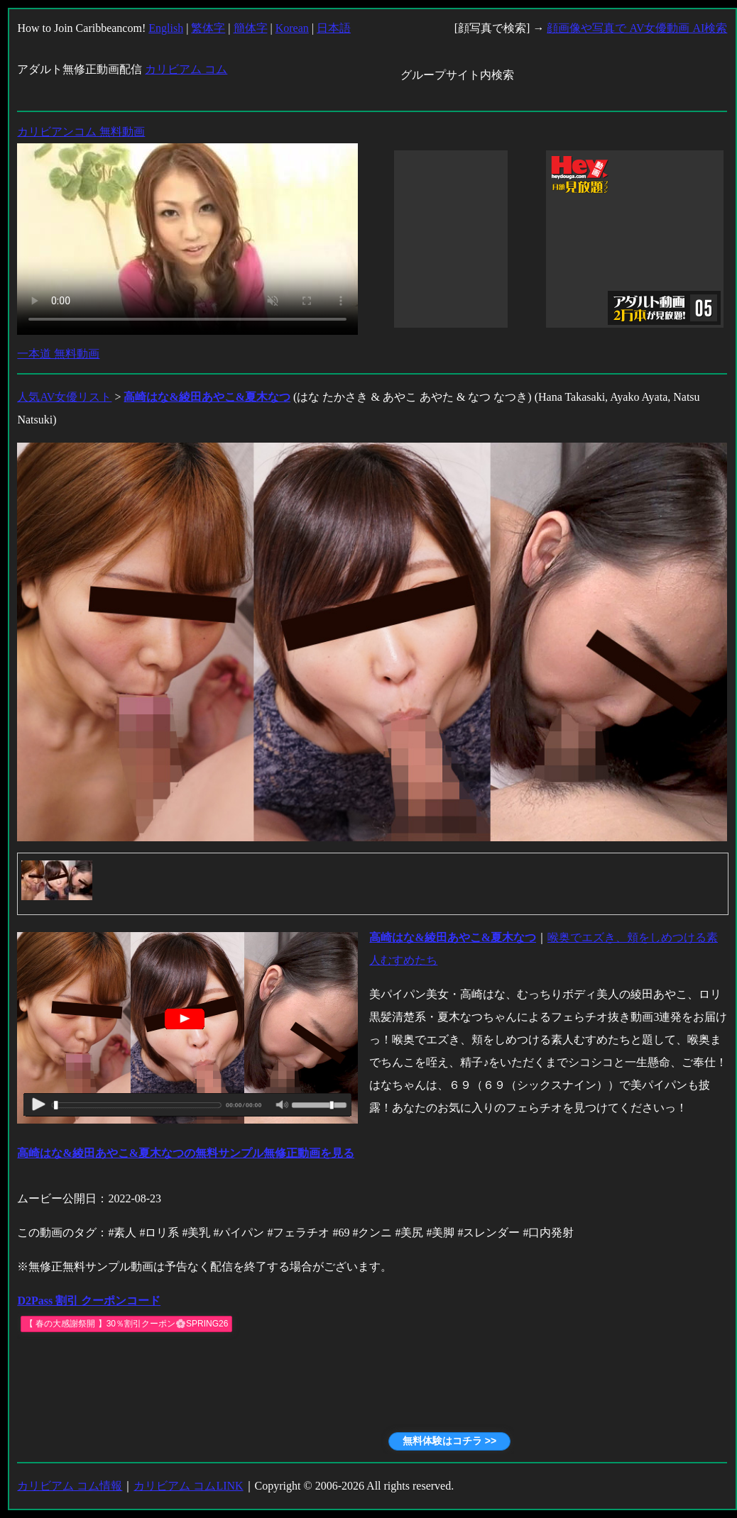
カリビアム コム (186, 69)
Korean (292, 28)
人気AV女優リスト (64, 397)
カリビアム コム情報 (69, 1486)
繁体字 (208, 28)
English (165, 28)
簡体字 (251, 28)
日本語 (334, 28)
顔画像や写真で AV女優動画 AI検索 (637, 28)
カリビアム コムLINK (188, 1486)
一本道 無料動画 (58, 354)
